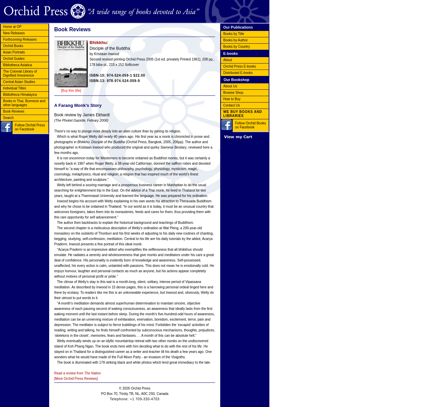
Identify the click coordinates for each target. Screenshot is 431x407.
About (227, 60)
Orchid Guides (14, 58)
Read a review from (77, 373)
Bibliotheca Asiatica (17, 65)
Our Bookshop (236, 80)
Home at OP (12, 27)
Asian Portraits (14, 52)
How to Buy (231, 99)
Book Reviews (13, 111)
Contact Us (231, 105)
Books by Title (233, 34)
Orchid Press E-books (239, 66)
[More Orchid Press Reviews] (76, 378)
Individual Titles (14, 88)
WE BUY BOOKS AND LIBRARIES (242, 114)
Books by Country (236, 46)
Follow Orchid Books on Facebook (250, 125)
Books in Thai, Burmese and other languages (24, 103)
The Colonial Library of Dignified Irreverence (20, 73)
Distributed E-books (238, 73)
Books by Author (235, 40)
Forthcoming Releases (20, 39)
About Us (230, 86)
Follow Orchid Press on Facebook (30, 127)
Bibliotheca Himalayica (20, 94)
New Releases (14, 33)
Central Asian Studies (19, 82)
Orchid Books (13, 46)
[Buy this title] (71, 90)
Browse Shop (233, 92)
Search (8, 118)
